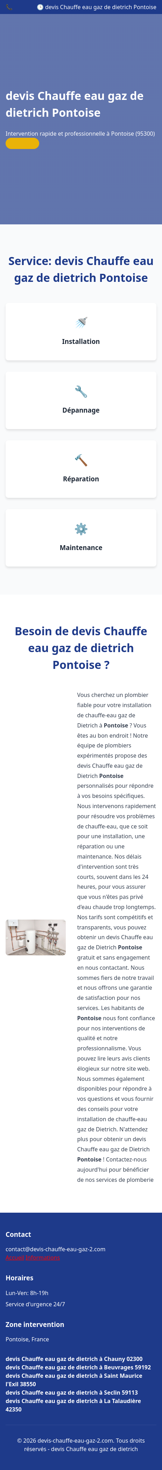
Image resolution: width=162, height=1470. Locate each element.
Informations (43, 1257)
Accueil (15, 1257)
